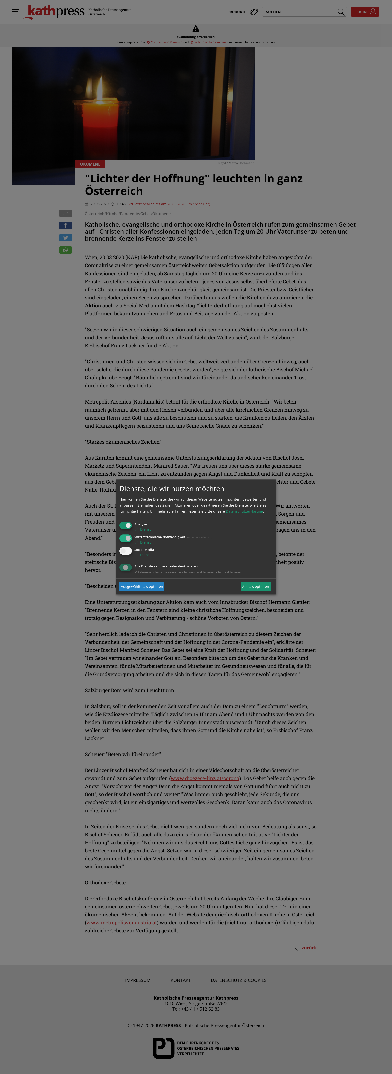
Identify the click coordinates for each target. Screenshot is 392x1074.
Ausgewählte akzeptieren (142, 586)
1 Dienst (142, 529)
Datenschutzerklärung (244, 511)
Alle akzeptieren (255, 586)
